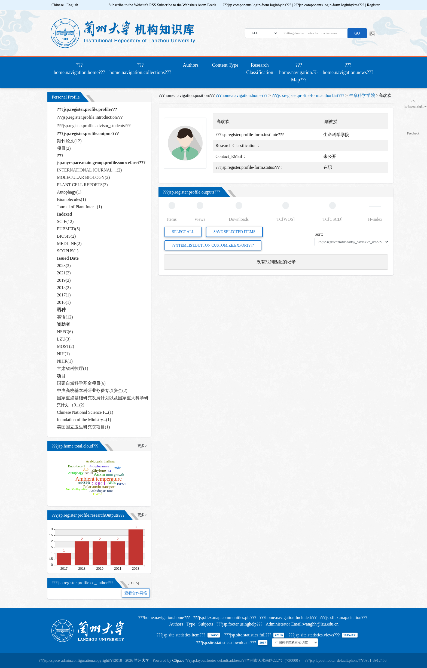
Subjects (205, 624)
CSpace (178, 660)
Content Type (225, 65)
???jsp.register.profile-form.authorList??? (308, 95)
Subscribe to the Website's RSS (132, 5)
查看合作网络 (135, 593)
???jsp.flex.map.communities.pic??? (224, 617)
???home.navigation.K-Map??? (298, 72)
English (72, 5)
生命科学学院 (362, 95)
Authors (191, 65)
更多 (142, 446)
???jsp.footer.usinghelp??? (239, 624)
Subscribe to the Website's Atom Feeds (186, 5)
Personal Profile (66, 97)
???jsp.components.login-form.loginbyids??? (257, 5)
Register (373, 5)
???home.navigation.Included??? (288, 617)
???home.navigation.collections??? (140, 68)
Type (191, 624)
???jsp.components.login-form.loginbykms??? (329, 5)
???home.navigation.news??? (348, 68)
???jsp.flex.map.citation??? (343, 617)
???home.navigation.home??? (80, 68)
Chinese (57, 5)
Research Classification (259, 68)
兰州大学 (141, 660)
